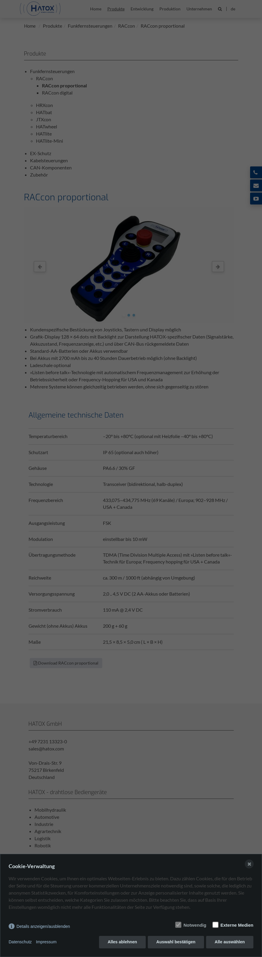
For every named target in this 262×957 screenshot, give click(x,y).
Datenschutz (20, 942)
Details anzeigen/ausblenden (43, 926)
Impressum (46, 942)
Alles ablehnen (122, 942)
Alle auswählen (230, 942)
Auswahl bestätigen (175, 942)
